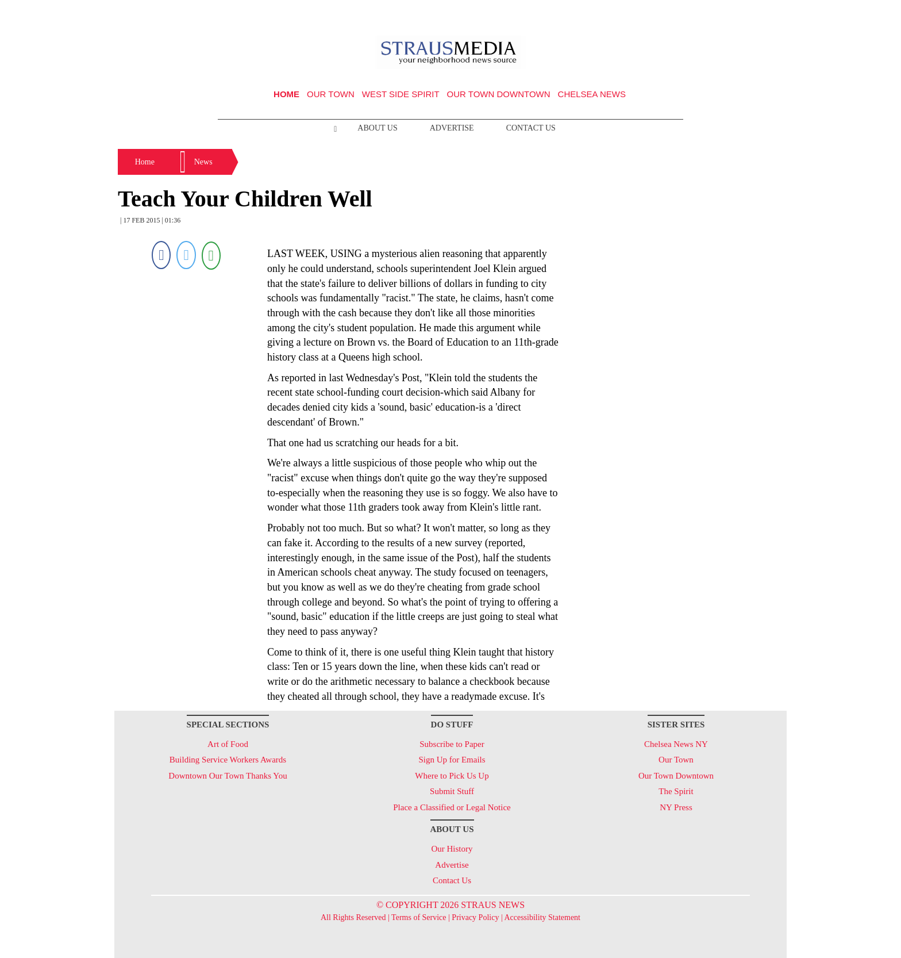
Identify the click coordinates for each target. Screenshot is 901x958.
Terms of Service (418, 917)
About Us (377, 128)
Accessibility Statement (542, 917)
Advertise (452, 128)
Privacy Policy (475, 917)
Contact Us (531, 128)
